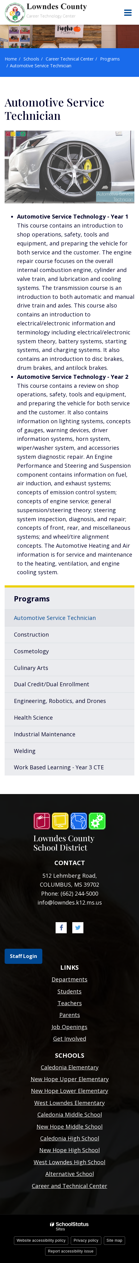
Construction (31, 634)
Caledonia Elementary (70, 1067)
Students (69, 991)
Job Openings (69, 1027)
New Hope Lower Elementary (69, 1090)
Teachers (69, 1003)
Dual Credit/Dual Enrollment (51, 684)
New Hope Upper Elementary (70, 1079)
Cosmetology (31, 651)
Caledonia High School (69, 1138)
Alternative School (69, 1173)
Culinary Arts (31, 667)
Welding (25, 751)
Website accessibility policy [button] (41, 1240)
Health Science (33, 717)
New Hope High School (69, 1150)
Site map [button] (114, 1240)
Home (11, 59)
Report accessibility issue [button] (71, 1251)
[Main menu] (127, 12)
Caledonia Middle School (69, 1114)
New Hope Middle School (69, 1126)
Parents (69, 1014)
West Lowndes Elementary (69, 1102)
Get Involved (69, 1038)
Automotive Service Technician (55, 617)
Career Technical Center (70, 59)
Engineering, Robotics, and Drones (60, 701)
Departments (69, 979)
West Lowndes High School (69, 1162)
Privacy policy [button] (86, 1240)
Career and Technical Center (69, 1186)
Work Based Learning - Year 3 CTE (59, 767)
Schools (31, 59)
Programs (110, 59)
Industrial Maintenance (44, 734)
